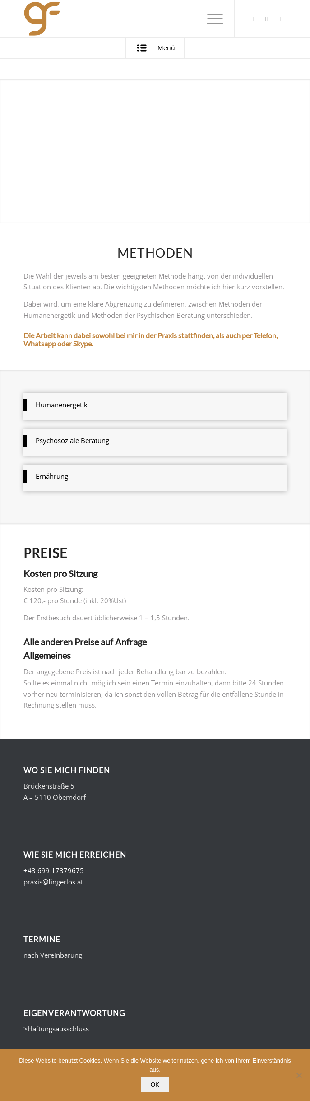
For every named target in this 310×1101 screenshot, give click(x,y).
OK (155, 1084)
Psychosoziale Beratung (72, 440)
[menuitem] (210, 18)
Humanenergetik (62, 404)
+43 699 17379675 (53, 870)
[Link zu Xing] (266, 19)
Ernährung (52, 476)
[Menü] (210, 18)
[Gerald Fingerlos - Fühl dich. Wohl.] (128, 18)
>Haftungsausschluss (56, 1028)
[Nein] (298, 1075)
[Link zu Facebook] (252, 19)
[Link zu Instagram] (280, 19)
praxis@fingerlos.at (53, 881)
